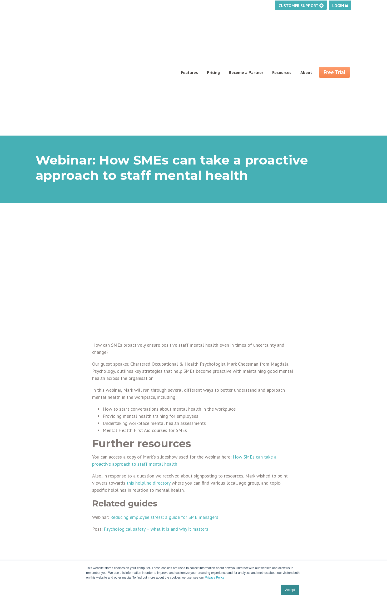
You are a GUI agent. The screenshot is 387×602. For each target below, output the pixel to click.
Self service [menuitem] (47, 553)
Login (340, 5)
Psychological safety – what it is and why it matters (156, 443)
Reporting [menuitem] (45, 540)
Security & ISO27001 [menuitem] (136, 553)
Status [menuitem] (203, 515)
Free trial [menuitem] (125, 508)
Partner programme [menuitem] (136, 515)
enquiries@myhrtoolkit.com (309, 507)
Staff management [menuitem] (54, 527)
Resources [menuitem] (281, 30)
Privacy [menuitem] (204, 521)
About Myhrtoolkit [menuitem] (134, 502)
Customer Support (301, 5)
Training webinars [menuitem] (214, 508)
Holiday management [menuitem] (56, 502)
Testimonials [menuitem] (129, 546)
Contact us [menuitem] (127, 521)
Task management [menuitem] (53, 521)
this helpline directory (148, 397)
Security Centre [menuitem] (50, 546)
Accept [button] (290, 590)
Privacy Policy (215, 577)
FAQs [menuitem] (122, 540)
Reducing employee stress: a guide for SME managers (164, 431)
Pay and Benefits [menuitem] (52, 534)
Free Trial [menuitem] (334, 30)
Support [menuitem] (205, 502)
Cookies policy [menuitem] (210, 527)
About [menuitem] (306, 30)
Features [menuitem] (189, 30)
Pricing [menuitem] (213, 30)
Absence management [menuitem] (57, 508)
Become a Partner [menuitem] (246, 30)
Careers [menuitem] (124, 534)
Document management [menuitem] (59, 515)
